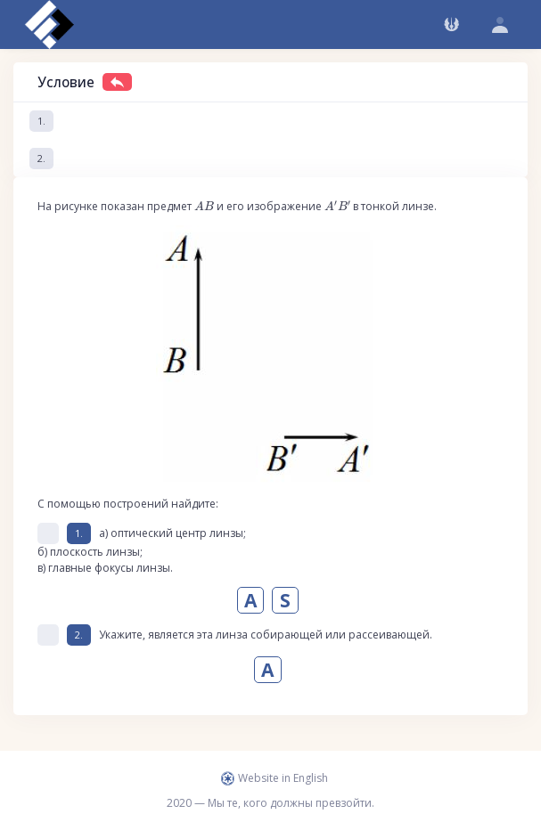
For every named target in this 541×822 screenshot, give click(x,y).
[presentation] (204, 206)
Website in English (274, 777)
